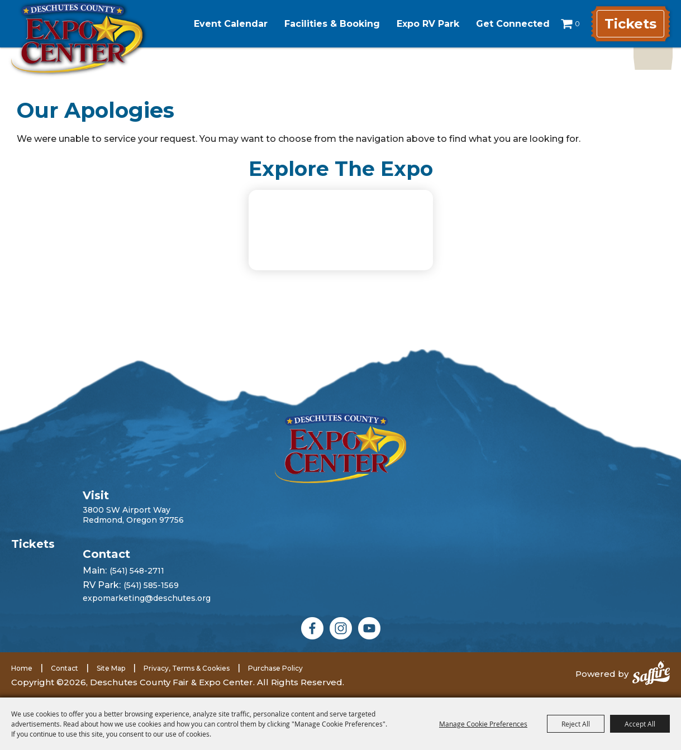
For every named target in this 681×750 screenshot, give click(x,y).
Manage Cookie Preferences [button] (483, 723)
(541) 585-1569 (151, 585)
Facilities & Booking (332, 23)
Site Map (111, 668)
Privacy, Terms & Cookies (187, 668)
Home (21, 668)
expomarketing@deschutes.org (147, 598)
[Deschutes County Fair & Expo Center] (76, 38)
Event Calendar (231, 23)
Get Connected (513, 23)
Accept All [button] (640, 723)
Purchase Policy (275, 668)
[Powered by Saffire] (651, 674)
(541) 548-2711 (136, 571)
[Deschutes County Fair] (340, 448)
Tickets (630, 24)
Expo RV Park (428, 23)
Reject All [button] (575, 723)
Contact (64, 668)
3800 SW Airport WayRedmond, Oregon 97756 (133, 515)
